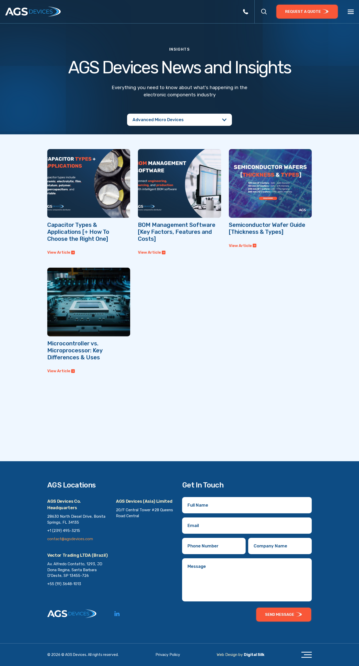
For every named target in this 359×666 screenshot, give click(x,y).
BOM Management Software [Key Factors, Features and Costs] (176, 232)
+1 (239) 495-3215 (63, 530)
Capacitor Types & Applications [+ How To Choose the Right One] (78, 232)
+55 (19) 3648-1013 (64, 584)
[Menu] (350, 11)
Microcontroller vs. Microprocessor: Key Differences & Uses (75, 350)
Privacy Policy (167, 654)
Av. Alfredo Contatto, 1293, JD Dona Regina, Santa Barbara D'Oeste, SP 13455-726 (74, 570)
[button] (264, 11)
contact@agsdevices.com (70, 539)
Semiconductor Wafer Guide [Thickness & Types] (267, 228)
